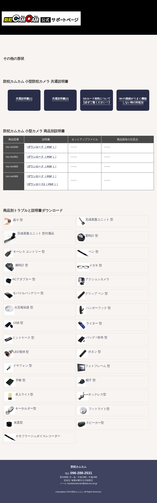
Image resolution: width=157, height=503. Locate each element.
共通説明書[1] (24, 98)
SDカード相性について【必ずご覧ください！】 (96, 100)
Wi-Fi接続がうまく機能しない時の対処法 (133, 100)
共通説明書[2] (60, 98)
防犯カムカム (78, 466)
